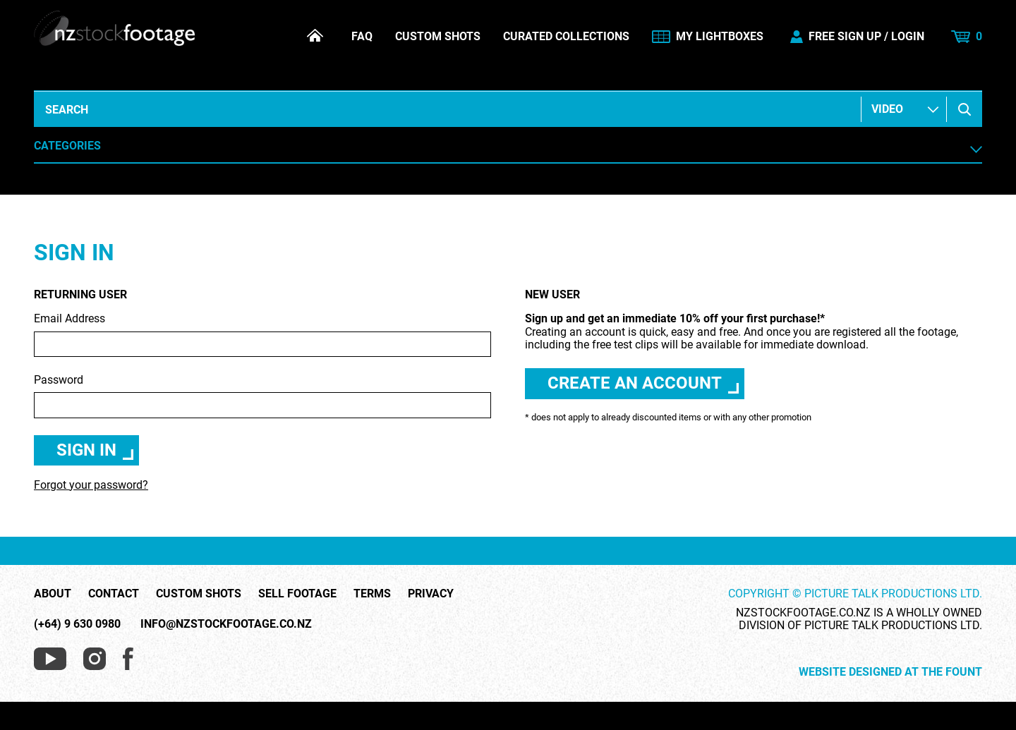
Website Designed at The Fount (890, 672)
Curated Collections (566, 36)
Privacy (431, 594)
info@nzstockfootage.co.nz (226, 624)
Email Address (262, 334)
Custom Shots (437, 36)
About (52, 594)
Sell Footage (297, 594)
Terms (372, 594)
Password (262, 396)
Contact (113, 594)
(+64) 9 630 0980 (77, 624)
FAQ (362, 36)
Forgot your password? (91, 485)
